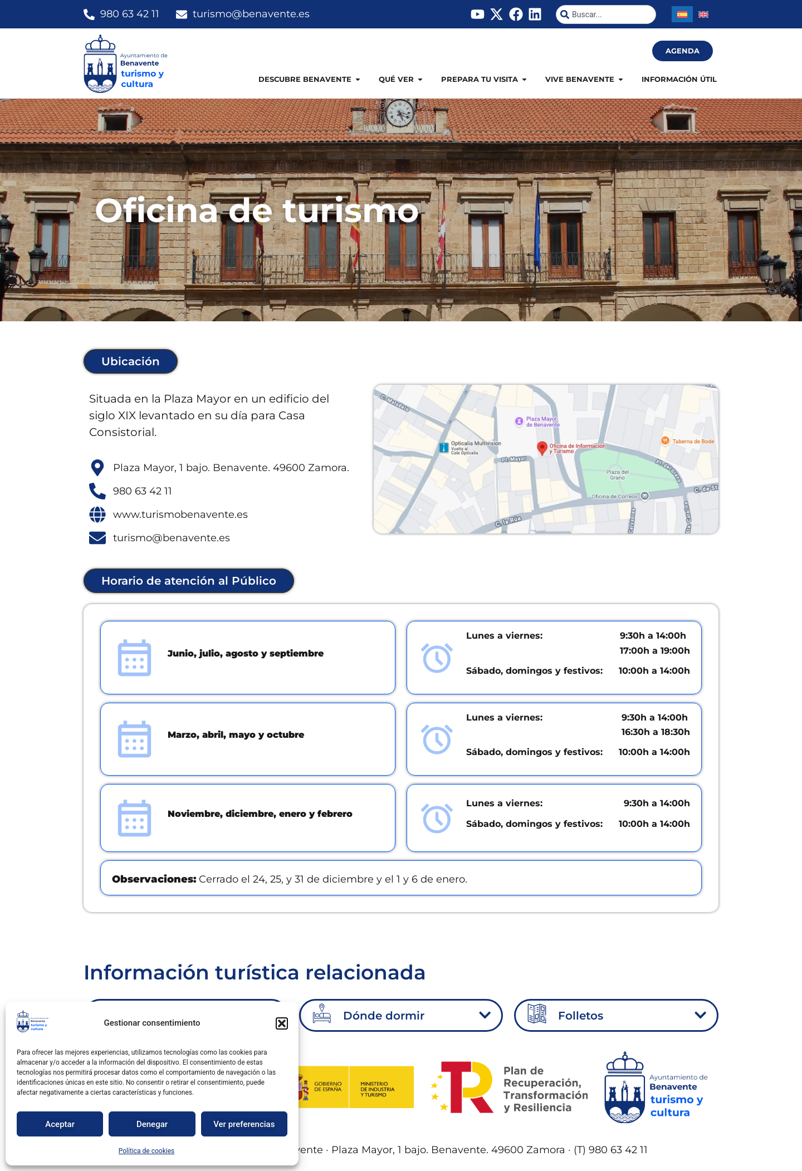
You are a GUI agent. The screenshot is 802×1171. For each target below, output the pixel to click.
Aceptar (60, 1124)
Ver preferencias (244, 1124)
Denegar (152, 1124)
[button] (281, 1023)
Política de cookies (147, 1151)
